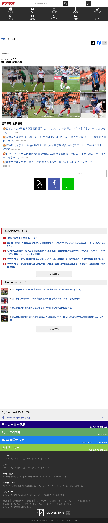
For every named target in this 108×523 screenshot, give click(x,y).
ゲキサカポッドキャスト (62, 477)
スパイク (46, 459)
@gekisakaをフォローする (15, 412)
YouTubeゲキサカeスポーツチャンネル (38, 477)
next (81, 173)
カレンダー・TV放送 (40, 495)
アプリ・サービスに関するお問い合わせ (61, 504)
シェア (54, 184)
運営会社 (30, 501)
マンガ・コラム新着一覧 (11, 486)
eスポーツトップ (43, 486)
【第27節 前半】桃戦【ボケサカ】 (23, 238)
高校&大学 (26, 459)
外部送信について (84, 501)
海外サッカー (36, 459)
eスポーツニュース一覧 (59, 486)
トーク (68, 183)
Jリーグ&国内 (16, 459)
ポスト (40, 184)
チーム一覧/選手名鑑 (57, 495)
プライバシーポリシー (66, 501)
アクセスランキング (25, 495)
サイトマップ (41, 501)
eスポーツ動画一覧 (76, 486)
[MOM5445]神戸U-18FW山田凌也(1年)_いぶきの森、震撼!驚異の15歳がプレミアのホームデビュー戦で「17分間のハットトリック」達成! (56, 252)
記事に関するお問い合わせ (34, 504)
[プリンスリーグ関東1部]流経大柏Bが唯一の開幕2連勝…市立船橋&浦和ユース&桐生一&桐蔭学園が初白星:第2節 (56, 265)
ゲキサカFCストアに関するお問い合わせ (17, 507)
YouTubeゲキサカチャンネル (13, 477)
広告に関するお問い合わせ (12, 504)
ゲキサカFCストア (9, 495)
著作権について (18, 501)
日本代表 (6, 459)
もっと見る (54, 274)
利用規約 (52, 501)
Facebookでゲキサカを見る (16, 418)
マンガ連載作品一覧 (29, 486)
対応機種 (6, 501)
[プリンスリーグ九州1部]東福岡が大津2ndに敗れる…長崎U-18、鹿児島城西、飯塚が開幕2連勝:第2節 (55, 259)
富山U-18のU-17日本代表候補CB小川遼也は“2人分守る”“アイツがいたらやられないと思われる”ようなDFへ (56, 244)
